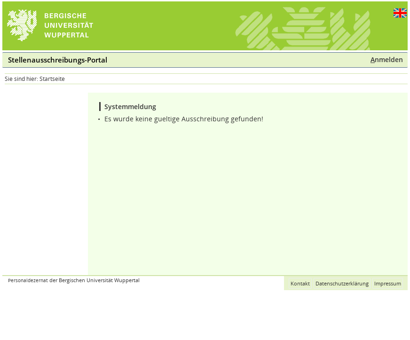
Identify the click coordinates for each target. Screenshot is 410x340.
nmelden (387, 59)
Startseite (52, 78)
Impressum (387, 283)
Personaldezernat (28, 280)
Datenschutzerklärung (342, 283)
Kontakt (300, 283)
